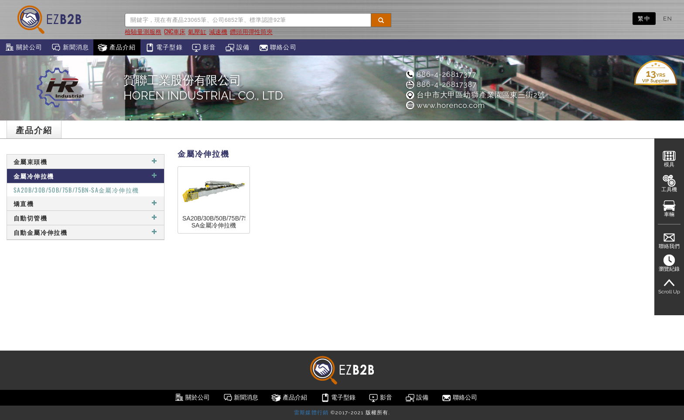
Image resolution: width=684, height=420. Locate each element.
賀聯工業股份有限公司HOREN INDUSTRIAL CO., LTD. (204, 87)
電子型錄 (164, 47)
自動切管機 (85, 217)
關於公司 (23, 47)
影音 (204, 47)
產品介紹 (117, 47)
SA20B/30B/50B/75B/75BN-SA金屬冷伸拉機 (76, 189)
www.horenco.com (445, 105)
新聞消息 (70, 47)
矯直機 (85, 203)
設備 (237, 47)
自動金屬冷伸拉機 (85, 232)
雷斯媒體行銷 (311, 413)
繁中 (644, 18)
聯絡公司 (278, 47)
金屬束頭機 (85, 161)
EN (667, 18)
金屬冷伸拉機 (85, 175)
